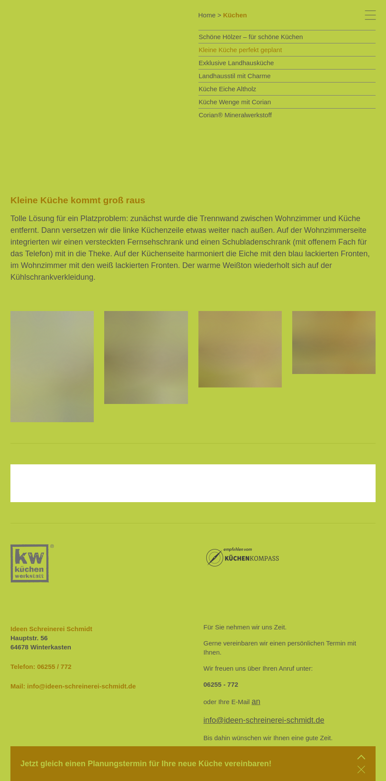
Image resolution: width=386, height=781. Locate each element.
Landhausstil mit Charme (235, 75)
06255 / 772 (54, 666)
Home (207, 15)
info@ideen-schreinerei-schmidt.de (81, 686)
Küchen (235, 15)
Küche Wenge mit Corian (235, 102)
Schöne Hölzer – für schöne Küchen (251, 36)
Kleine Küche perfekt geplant (240, 49)
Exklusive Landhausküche (236, 62)
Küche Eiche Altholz (228, 89)
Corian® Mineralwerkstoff (235, 115)
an (255, 701)
